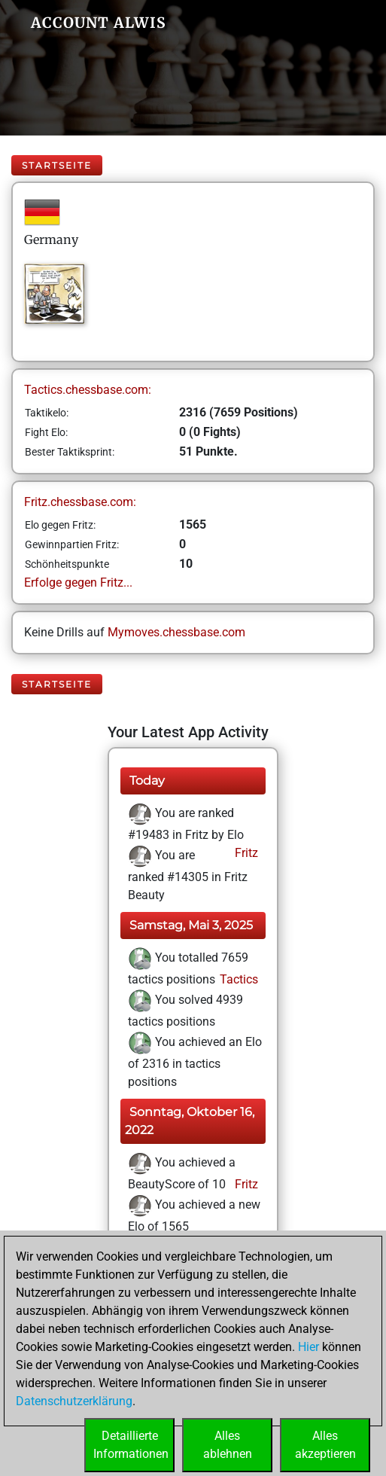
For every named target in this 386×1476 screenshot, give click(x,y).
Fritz (245, 853)
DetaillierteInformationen (131, 1445)
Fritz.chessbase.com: (80, 502)
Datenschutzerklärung (74, 1401)
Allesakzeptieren (325, 1445)
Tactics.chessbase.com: (87, 390)
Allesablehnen (227, 1445)
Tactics (237, 979)
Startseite (57, 165)
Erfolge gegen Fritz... (78, 582)
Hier (308, 1347)
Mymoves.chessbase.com (176, 632)
